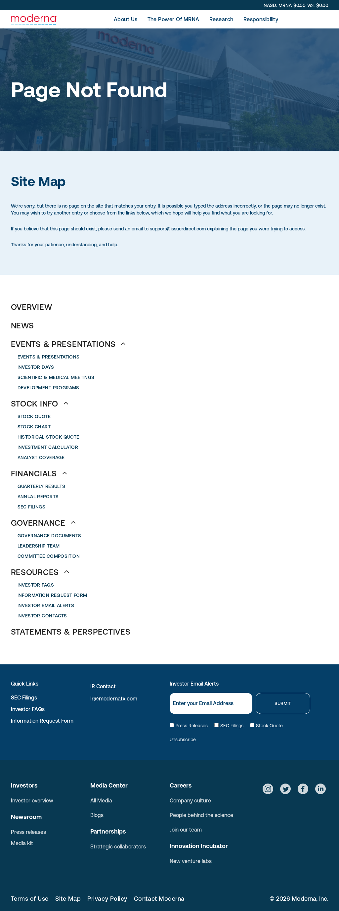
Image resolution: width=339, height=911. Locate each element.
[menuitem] (126, 19)
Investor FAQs (28, 709)
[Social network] (268, 789)
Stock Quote (266, 725)
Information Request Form (42, 721)
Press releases (28, 832)
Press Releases (189, 725)
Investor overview (32, 800)
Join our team (186, 830)
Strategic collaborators (118, 846)
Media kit (22, 843)
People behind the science (201, 815)
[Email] (211, 703)
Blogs (97, 815)
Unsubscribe (183, 739)
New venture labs (191, 861)
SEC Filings (24, 697)
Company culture (190, 800)
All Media (101, 800)
